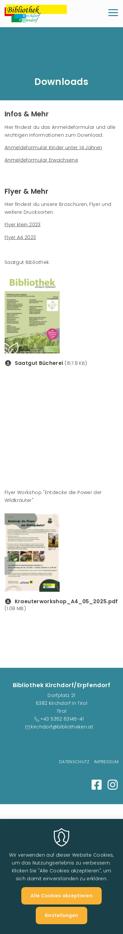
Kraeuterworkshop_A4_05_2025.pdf (66, 601)
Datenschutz (74, 762)
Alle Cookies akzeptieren (61, 905)
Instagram (112, 784)
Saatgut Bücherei (39, 363)
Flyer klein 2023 (23, 224)
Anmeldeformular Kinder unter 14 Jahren (53, 147)
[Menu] (113, 13)
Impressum (106, 762)
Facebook (96, 784)
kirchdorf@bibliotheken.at (62, 727)
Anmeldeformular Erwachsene (41, 160)
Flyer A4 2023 (20, 237)
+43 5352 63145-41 (62, 719)
